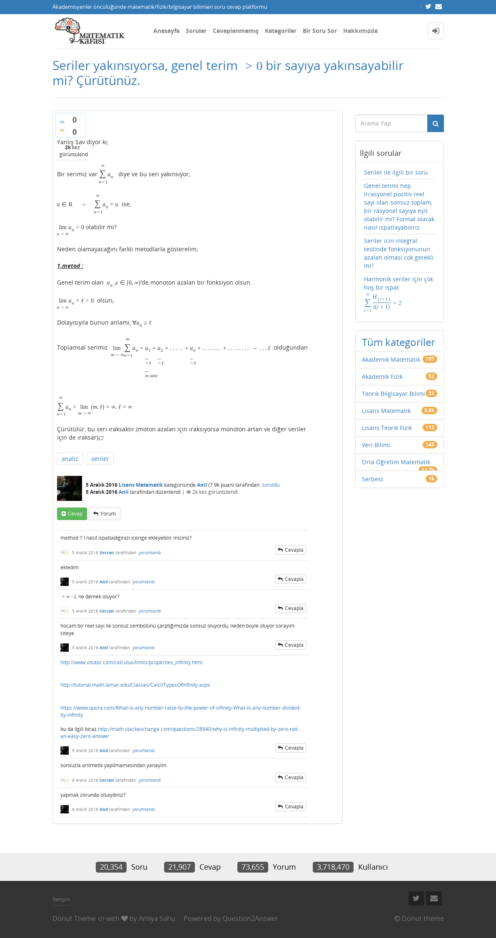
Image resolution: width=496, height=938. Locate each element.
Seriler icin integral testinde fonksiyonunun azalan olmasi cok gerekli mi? (399, 253)
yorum (108, 513)
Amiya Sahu (157, 918)
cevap (75, 513)
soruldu (270, 484)
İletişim (61, 899)
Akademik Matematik (391, 359)
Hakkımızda (360, 31)
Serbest (372, 479)
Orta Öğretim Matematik (396, 462)
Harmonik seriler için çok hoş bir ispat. (398, 294)
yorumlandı (150, 552)
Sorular (196, 31)
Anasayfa (166, 31)
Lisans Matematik (141, 484)
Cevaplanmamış (236, 31)
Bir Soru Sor (320, 31)
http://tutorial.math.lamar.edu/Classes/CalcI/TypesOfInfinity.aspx (135, 684)
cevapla (294, 549)
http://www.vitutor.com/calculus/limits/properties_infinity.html (131, 662)
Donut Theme (74, 918)
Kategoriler (281, 31)
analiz (70, 459)
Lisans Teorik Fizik (387, 428)
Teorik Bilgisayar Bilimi (393, 394)
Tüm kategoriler (398, 342)
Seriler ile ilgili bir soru (396, 172)
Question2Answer (250, 918)
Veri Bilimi (376, 445)
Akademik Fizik (382, 376)
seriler (100, 459)
